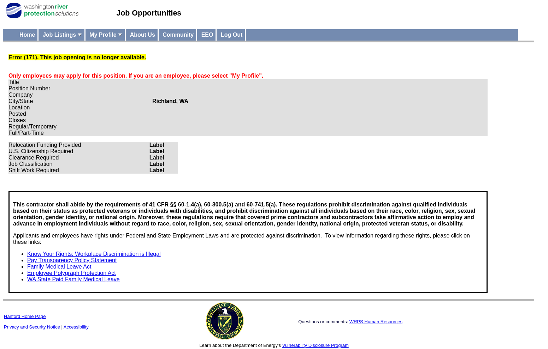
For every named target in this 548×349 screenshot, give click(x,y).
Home (27, 35)
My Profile (105, 35)
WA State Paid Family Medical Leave (73, 279)
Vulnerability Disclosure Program (315, 345)
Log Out (231, 35)
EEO (207, 35)
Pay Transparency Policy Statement (72, 260)
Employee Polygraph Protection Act (71, 273)
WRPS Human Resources (375, 321)
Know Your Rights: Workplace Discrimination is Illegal (94, 254)
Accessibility (76, 327)
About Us (142, 35)
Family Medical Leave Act (59, 267)
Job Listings (62, 35)
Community (178, 35)
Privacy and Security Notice (32, 327)
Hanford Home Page (25, 316)
